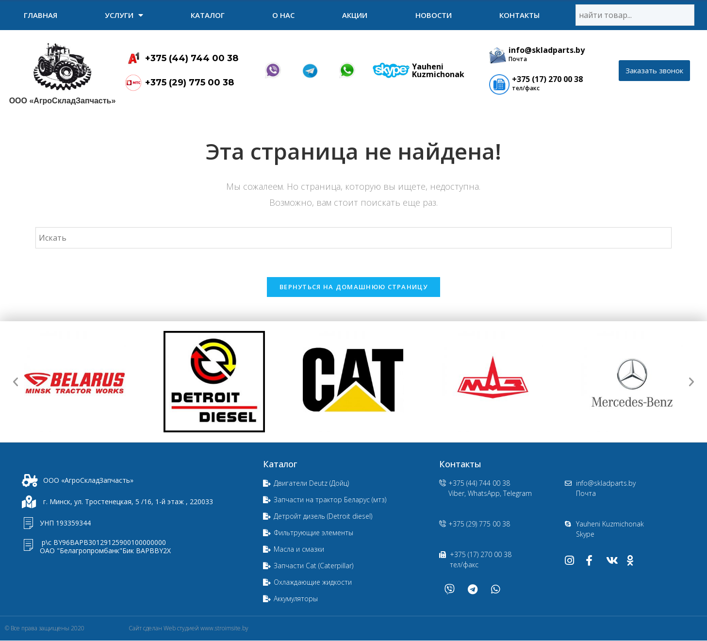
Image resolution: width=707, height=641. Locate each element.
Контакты (519, 15)
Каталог (208, 15)
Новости (433, 15)
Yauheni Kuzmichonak (438, 70)
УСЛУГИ (124, 15)
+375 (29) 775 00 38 (189, 82)
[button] (654, 70)
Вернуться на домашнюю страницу (353, 287)
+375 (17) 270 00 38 (547, 79)
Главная (40, 15)
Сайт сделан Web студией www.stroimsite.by (188, 629)
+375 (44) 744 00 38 (191, 58)
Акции (354, 15)
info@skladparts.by (547, 50)
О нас (283, 15)
